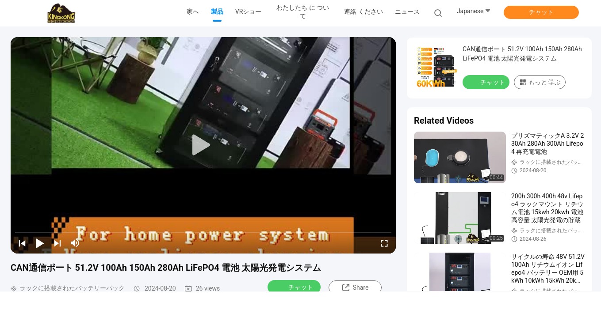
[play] (203, 145)
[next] (57, 243)
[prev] (22, 243)
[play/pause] (40, 243)
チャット (541, 11)
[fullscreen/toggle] (384, 243)
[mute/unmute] (75, 243)
